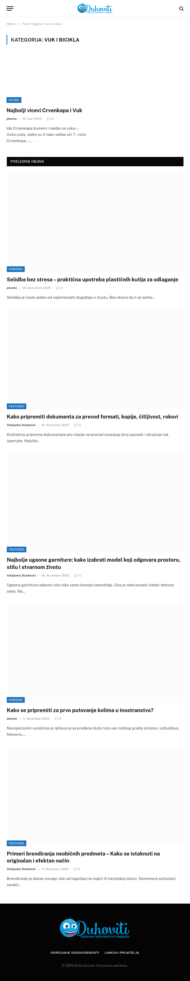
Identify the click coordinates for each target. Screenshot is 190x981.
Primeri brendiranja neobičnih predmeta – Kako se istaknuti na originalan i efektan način (83, 857)
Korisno (16, 269)
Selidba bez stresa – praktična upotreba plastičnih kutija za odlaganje (92, 279)
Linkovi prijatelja (122, 953)
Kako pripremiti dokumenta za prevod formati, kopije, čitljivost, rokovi (92, 417)
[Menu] (10, 8)
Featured (16, 406)
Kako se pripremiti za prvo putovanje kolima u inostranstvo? (80, 710)
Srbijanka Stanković (21, 425)
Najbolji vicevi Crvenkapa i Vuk (44, 110)
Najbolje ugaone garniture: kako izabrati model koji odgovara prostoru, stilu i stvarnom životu (93, 563)
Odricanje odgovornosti (75, 953)
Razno (14, 100)
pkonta (12, 119)
